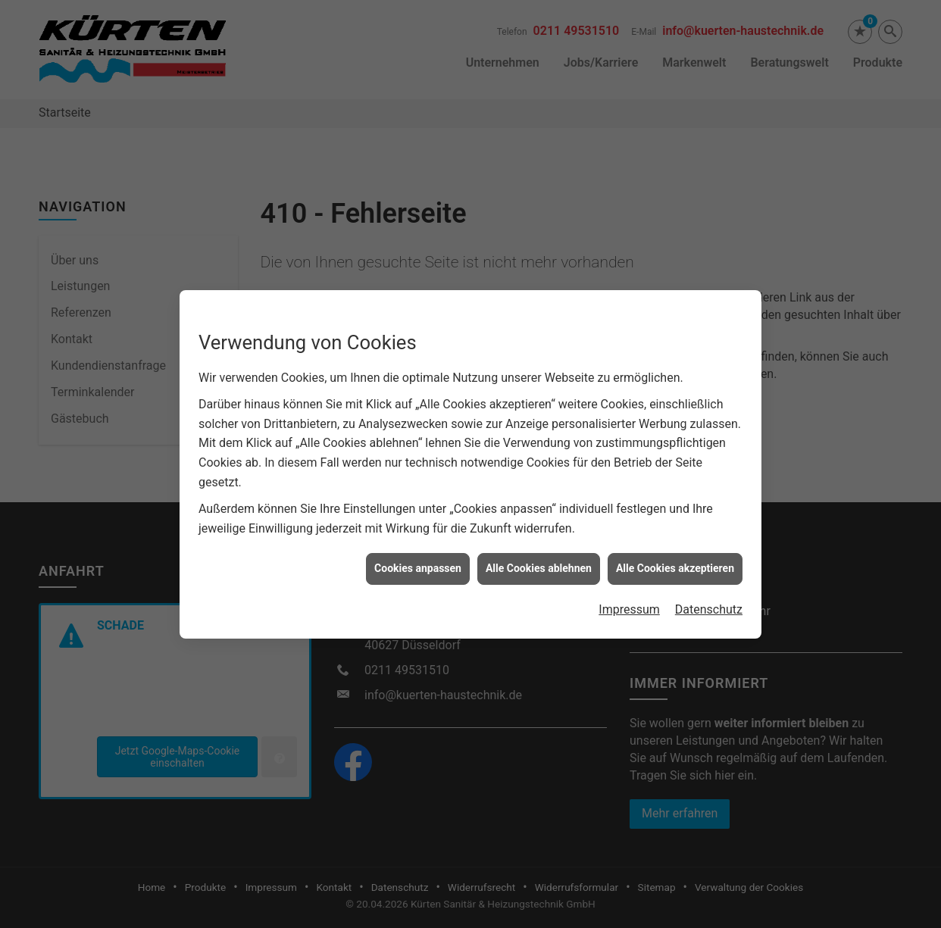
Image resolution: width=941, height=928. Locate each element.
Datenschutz (708, 604)
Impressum (629, 604)
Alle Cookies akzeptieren (675, 564)
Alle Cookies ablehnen (539, 564)
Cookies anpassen (417, 564)
